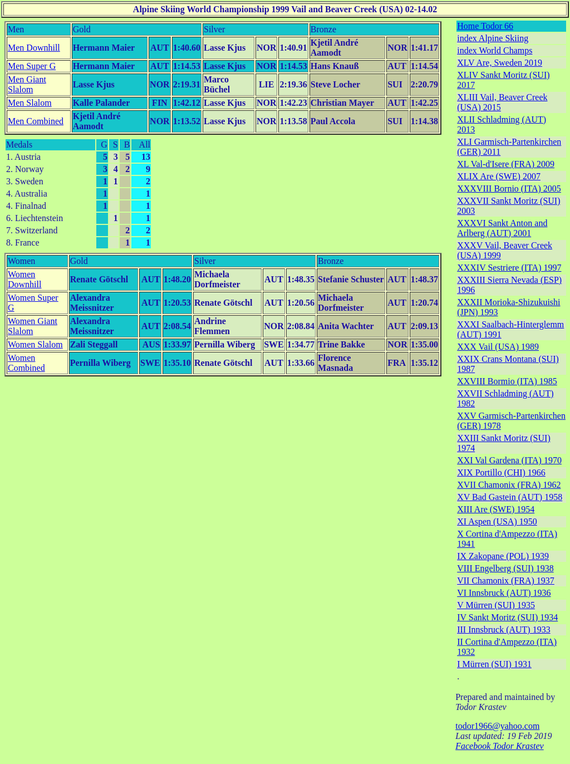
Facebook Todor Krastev (499, 746)
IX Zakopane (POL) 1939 (503, 556)
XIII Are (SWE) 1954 (495, 509)
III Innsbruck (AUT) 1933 (504, 629)
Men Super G (32, 66)
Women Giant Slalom (32, 326)
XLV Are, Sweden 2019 (499, 62)
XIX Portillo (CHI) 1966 (501, 472)
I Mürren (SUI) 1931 (494, 664)
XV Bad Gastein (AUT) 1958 (509, 497)
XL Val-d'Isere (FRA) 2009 (505, 164)
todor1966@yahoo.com (497, 726)
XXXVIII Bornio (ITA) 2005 (509, 188)
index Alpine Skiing (492, 38)
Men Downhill (34, 47)
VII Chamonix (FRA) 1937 (505, 580)
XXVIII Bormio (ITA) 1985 (507, 381)
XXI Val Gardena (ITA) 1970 (509, 460)
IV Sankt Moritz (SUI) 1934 (507, 617)
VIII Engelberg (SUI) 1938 (505, 568)
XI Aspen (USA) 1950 (497, 521)
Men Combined (35, 121)
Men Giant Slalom (27, 84)
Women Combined (26, 363)
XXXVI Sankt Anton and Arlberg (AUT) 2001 (502, 228)
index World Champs (494, 50)
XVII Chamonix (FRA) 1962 (509, 484)
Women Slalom (35, 344)
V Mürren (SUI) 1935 (496, 605)
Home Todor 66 (485, 26)
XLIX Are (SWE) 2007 (498, 176)
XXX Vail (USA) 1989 (498, 346)
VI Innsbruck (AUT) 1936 (504, 593)
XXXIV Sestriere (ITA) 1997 (509, 267)
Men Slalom (30, 102)
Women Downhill (24, 279)
